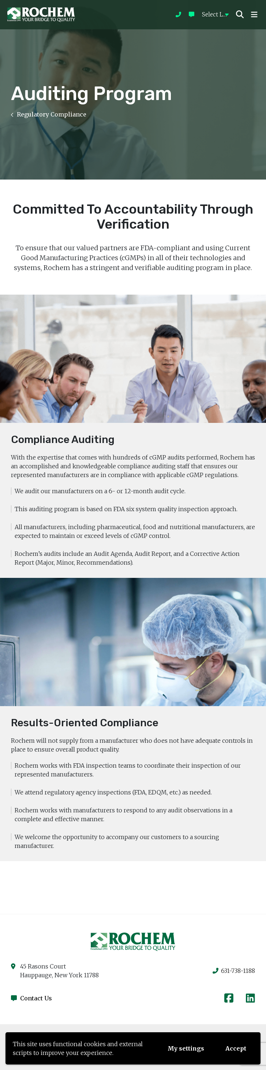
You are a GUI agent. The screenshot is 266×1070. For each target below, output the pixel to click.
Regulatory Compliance (48, 114)
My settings (186, 1048)
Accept (235, 1048)
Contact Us (31, 998)
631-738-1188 (234, 970)
